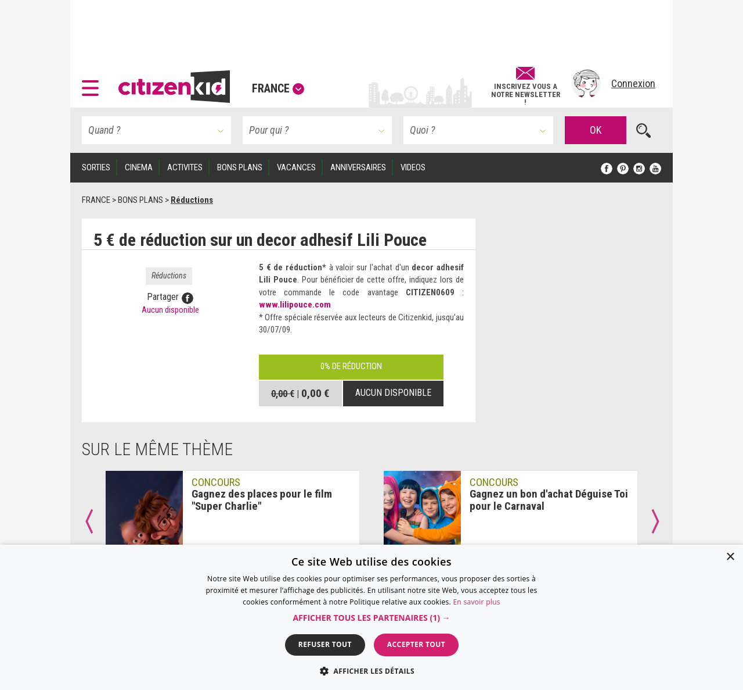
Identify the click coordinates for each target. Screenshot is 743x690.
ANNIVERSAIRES (358, 167)
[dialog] (371, 617)
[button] (93, 83)
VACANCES (296, 167)
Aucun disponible (393, 392)
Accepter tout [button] (416, 644)
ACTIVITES (185, 167)
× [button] (730, 557)
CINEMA (139, 167)
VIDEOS (413, 167)
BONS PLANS (239, 167)
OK (595, 130)
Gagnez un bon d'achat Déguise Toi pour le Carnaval (549, 500)
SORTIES (96, 167)
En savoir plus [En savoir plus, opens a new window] (476, 602)
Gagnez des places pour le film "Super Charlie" (262, 500)
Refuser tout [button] (325, 644)
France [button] (278, 88)
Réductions (169, 275)
